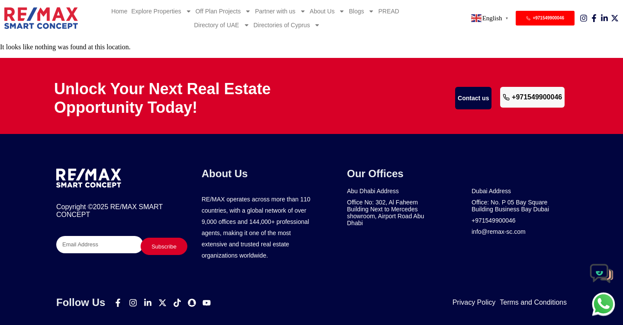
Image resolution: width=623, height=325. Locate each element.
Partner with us (280, 11)
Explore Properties (162, 11)
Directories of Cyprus (287, 25)
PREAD (388, 11)
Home (119, 11)
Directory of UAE (221, 25)
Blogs (361, 11)
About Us (327, 11)
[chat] (604, 304)
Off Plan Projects (223, 11)
